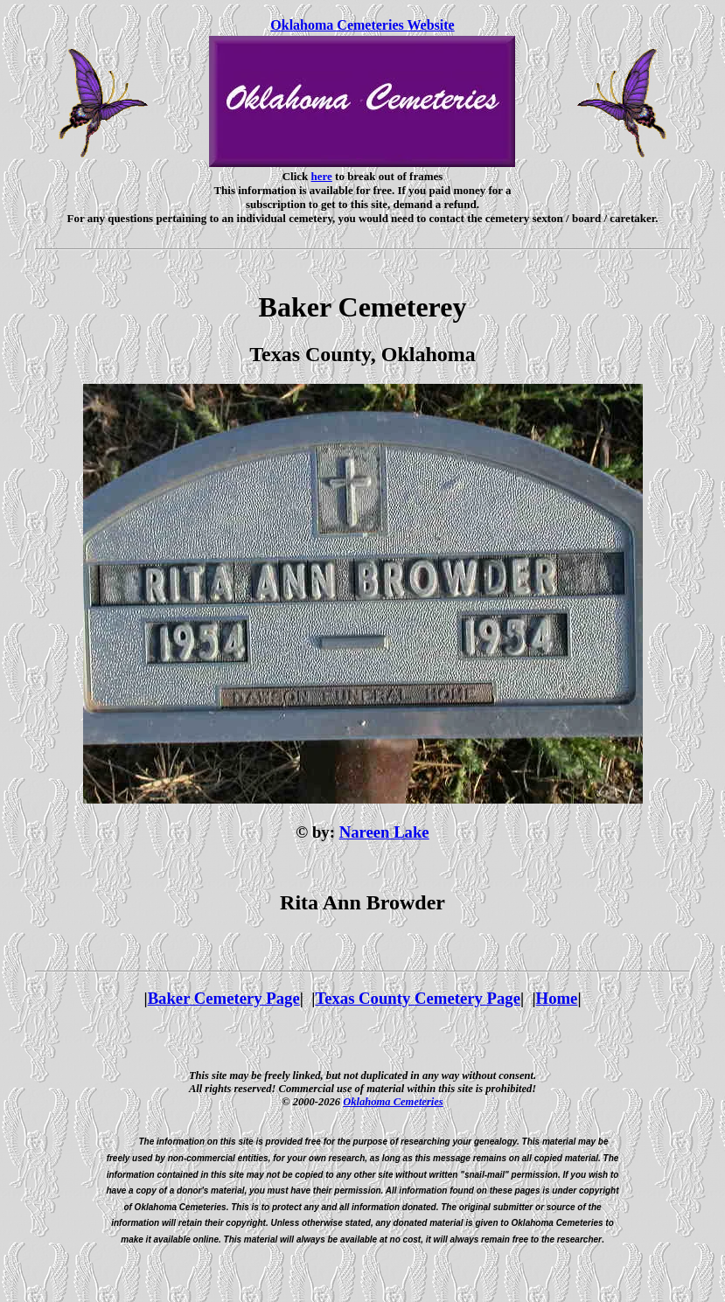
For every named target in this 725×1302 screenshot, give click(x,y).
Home (557, 998)
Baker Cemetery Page (224, 998)
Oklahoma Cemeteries (393, 1102)
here (321, 176)
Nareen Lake (384, 832)
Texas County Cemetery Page (417, 998)
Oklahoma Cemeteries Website (362, 24)
